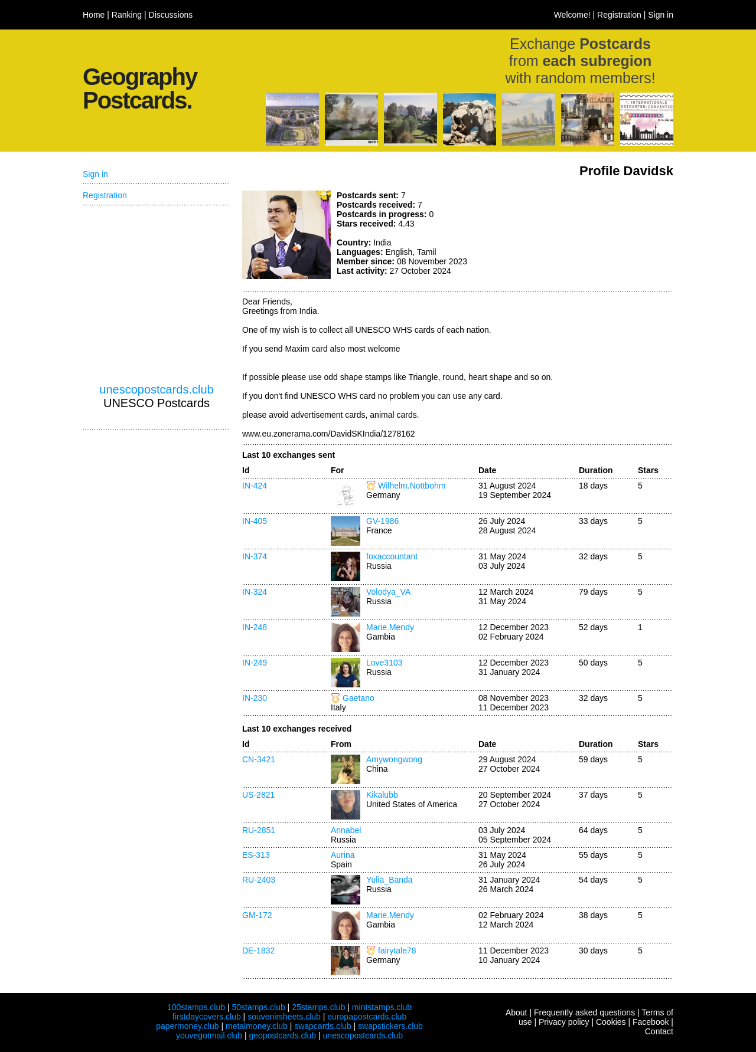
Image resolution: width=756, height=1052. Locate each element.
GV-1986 (382, 521)
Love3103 (384, 662)
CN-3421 (258, 759)
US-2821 (258, 794)
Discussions (171, 14)
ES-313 (256, 855)
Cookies (611, 1022)
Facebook (651, 1022)
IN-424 (254, 485)
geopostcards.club (283, 1035)
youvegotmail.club (209, 1035)
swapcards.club (322, 1026)
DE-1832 (258, 950)
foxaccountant (392, 556)
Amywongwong (394, 759)
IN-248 (254, 627)
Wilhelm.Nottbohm (411, 485)
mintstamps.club (382, 1007)
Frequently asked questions (584, 1012)
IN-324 (254, 592)
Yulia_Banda (389, 879)
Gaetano (358, 698)
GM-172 (257, 915)
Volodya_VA (388, 592)
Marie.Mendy (390, 627)
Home (94, 14)
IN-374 (254, 556)
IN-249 (254, 662)
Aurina (342, 855)
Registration (619, 14)
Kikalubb (382, 794)
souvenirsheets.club (284, 1016)
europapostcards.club (366, 1016)
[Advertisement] (584, 235)
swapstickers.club (390, 1026)
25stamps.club (318, 1007)
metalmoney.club (257, 1026)
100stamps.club (196, 1007)
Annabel (346, 830)
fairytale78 (397, 950)
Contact (659, 1031)
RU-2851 (258, 830)
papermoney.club (187, 1026)
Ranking (127, 14)
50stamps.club (258, 1007)
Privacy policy (564, 1022)
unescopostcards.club (156, 389)
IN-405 (254, 521)
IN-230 (254, 698)
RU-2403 (258, 879)
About (516, 1012)
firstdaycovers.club (206, 1016)
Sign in (660, 14)
